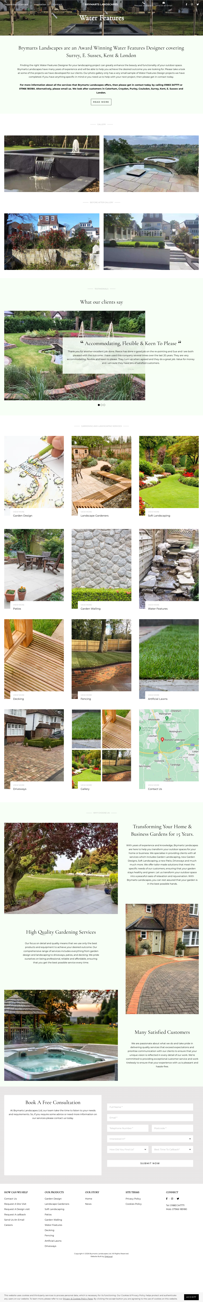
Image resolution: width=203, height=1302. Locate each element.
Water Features (53, 1225)
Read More (101, 102)
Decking (49, 1230)
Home (88, 1198)
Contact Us (10, 1198)
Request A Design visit (17, 1209)
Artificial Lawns (53, 1241)
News (88, 1204)
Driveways (50, 1246)
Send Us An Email (14, 1219)
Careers (8, 1225)
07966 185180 (179, 1209)
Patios (48, 1214)
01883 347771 (177, 1205)
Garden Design (53, 1198)
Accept (191, 1297)
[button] (99, 405)
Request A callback (15, 1214)
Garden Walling (53, 1219)
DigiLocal (108, 1256)
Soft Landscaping (54, 1209)
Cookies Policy (134, 1204)
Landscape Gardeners (57, 1204)
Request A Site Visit (15, 1204)
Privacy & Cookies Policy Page (78, 1298)
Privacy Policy (133, 1198)
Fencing (49, 1235)
